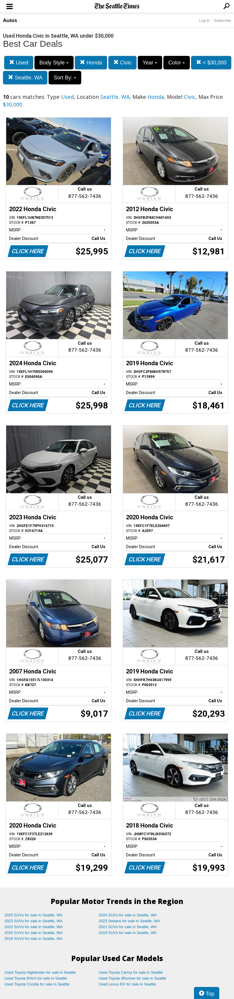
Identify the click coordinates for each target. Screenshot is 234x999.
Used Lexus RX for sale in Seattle (127, 984)
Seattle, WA (25, 77)
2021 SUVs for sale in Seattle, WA (128, 927)
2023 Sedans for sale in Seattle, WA (129, 921)
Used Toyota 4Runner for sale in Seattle (132, 978)
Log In (204, 20)
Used (18, 62)
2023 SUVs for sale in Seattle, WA (33, 921)
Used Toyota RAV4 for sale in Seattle (35, 978)
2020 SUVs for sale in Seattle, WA (33, 932)
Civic (122, 62)
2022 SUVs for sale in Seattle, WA (33, 927)
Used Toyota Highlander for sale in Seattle (40, 972)
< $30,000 (211, 62)
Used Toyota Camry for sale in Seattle (131, 972)
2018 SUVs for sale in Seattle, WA (33, 938)
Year (150, 63)
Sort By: (65, 78)
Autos (10, 20)
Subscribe (222, 20)
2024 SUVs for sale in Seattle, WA (128, 915)
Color (176, 63)
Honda (91, 62)
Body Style (54, 63)
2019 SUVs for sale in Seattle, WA (128, 932)
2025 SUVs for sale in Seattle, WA (33, 915)
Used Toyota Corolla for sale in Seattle (36, 984)
